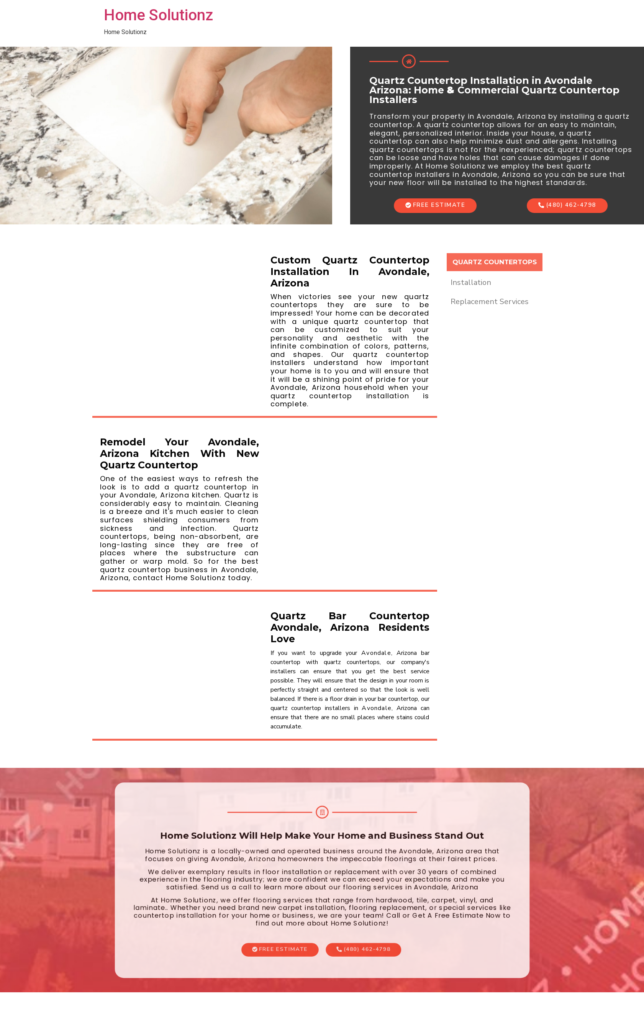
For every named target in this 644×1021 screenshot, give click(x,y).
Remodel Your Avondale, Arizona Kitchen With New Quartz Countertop (179, 453)
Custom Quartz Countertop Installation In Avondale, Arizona (349, 271)
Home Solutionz (158, 15)
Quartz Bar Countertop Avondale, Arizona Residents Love (349, 627)
